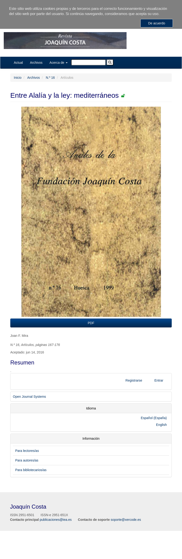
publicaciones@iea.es (56, 519)
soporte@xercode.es (126, 519)
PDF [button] (91, 323)
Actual (18, 62)
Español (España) (154, 418)
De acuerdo (156, 23)
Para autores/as (26, 460)
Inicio (18, 77)
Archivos (36, 62)
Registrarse (133, 380)
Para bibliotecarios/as (31, 470)
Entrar (158, 380)
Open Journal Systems (29, 396)
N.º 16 (50, 77)
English (161, 425)
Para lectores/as (27, 451)
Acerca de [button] (59, 62)
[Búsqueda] (88, 62)
